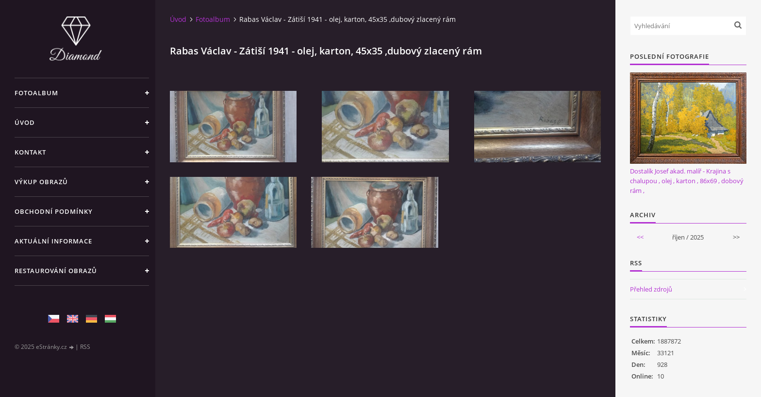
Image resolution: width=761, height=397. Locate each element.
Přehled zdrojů (651, 289)
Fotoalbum (36, 92)
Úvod (25, 122)
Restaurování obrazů (56, 270)
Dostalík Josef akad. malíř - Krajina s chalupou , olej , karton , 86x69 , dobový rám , (687, 181)
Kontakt (30, 152)
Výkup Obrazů (41, 181)
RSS (85, 347)
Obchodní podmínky (54, 211)
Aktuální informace (53, 241)
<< (640, 237)
